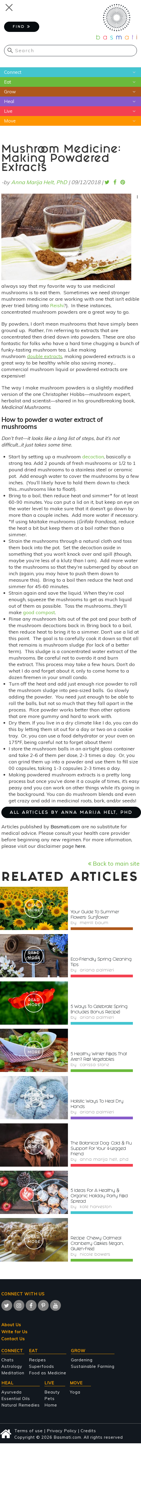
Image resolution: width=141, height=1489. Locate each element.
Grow (10, 91)
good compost (39, 612)
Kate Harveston (96, 1207)
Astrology (11, 1366)
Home (50, 1405)
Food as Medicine (47, 1372)
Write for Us (14, 1331)
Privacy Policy (62, 1430)
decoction (93, 457)
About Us (11, 1324)
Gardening (82, 1359)
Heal (9, 101)
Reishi (57, 305)
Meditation (12, 1372)
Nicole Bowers (95, 1255)
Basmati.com (65, 826)
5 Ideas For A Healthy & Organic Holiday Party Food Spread (99, 1196)
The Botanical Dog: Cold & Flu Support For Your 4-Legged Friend (101, 1149)
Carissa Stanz (94, 1065)
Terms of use (28, 1430)
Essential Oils (15, 1398)
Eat (7, 82)
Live (8, 111)
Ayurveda (11, 1392)
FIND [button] (22, 26)
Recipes (37, 1359)
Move (10, 121)
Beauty (52, 1392)
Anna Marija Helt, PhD (39, 182)
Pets (49, 1398)
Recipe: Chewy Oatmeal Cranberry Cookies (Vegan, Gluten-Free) (97, 1243)
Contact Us (13, 1338)
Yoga (75, 1392)
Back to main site (114, 863)
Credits (88, 1430)
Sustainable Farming (92, 1366)
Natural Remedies (20, 1405)
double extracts (44, 356)
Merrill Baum (94, 923)
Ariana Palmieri (97, 970)
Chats (7, 1359)
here (80, 846)
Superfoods (41, 1366)
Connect (12, 72)
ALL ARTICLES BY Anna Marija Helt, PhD (71, 813)
